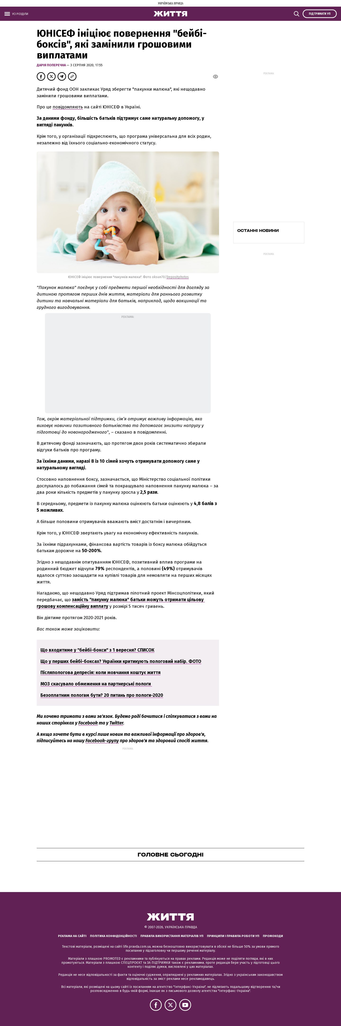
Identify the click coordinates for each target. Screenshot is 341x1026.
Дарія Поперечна (52, 65)
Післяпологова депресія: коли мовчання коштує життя (100, 672)
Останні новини (258, 230)
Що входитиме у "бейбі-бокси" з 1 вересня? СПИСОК (97, 650)
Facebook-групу (102, 740)
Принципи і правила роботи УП (233, 936)
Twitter (116, 723)
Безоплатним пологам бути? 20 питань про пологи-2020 (101, 695)
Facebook (88, 723)
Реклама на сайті (72, 936)
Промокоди (273, 936)
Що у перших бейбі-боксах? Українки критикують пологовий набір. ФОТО (120, 661)
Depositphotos (177, 277)
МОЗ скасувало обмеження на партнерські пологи (96, 684)
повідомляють (68, 107)
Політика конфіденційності (113, 936)
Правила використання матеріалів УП (171, 936)
